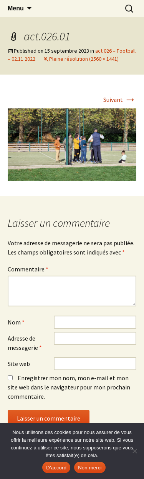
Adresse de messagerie (25, 342)
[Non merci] (134, 451)
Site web (19, 364)
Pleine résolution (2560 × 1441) (84, 58)
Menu (16, 8)
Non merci (90, 468)
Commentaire (28, 269)
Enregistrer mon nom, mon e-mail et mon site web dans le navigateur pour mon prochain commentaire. (69, 387)
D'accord (56, 468)
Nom (16, 322)
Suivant (119, 99)
